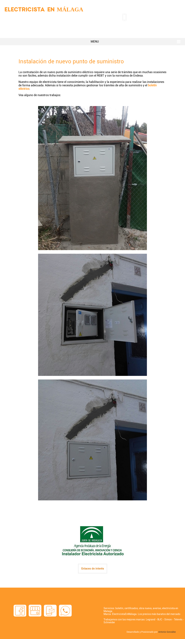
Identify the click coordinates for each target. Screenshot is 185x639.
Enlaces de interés (92, 568)
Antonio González (167, 632)
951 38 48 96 (143, 16)
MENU (95, 41)
